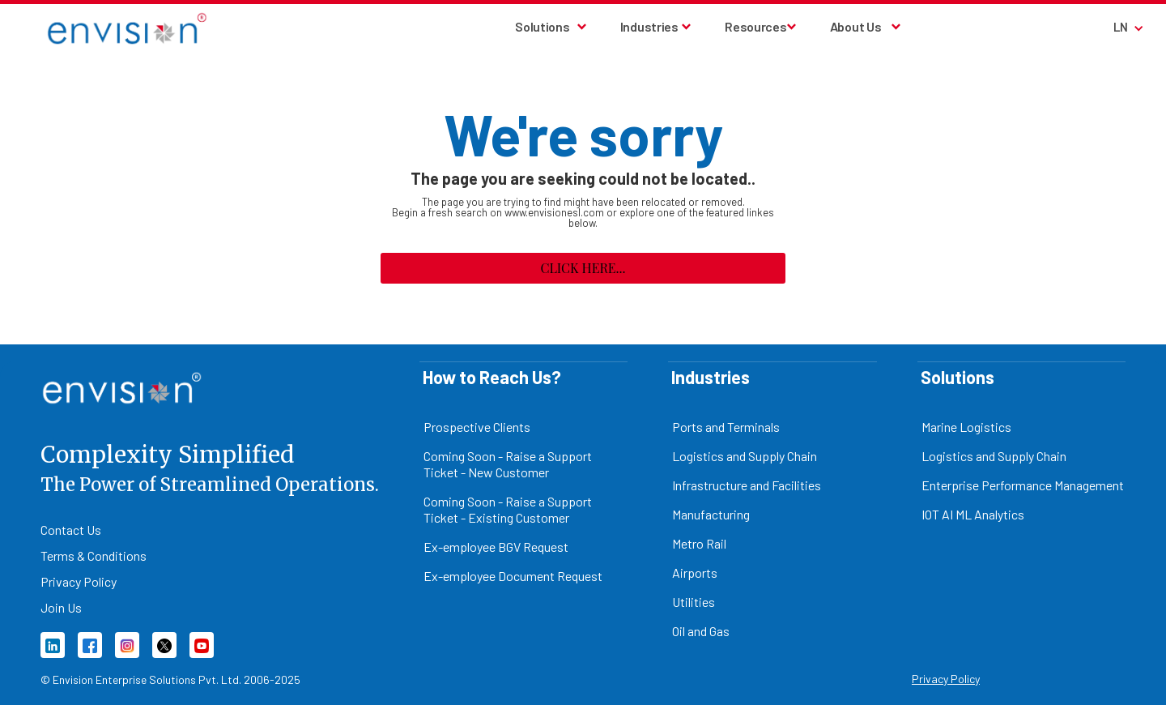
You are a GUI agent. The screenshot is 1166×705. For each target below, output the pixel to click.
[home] (87, 28)
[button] (551, 26)
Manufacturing (711, 514)
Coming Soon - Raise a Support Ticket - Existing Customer (507, 509)
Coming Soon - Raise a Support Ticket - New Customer (507, 464)
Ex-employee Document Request (512, 575)
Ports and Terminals (726, 426)
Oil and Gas (701, 631)
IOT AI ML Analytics (972, 514)
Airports (694, 572)
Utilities (693, 601)
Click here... (582, 267)
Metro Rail (699, 543)
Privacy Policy (946, 679)
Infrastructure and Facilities (746, 485)
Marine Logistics (966, 426)
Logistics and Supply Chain (744, 456)
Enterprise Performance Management (1022, 485)
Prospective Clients (476, 426)
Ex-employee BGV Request (495, 546)
